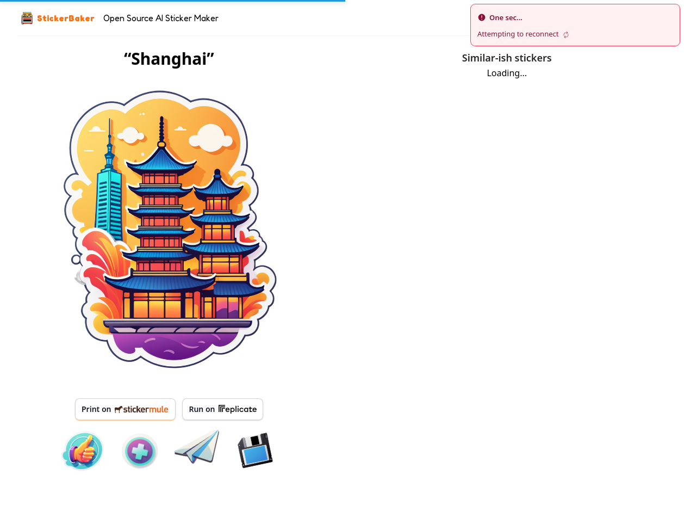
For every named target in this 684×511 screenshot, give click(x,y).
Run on (222, 409)
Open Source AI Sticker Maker (161, 18)
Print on (125, 409)
